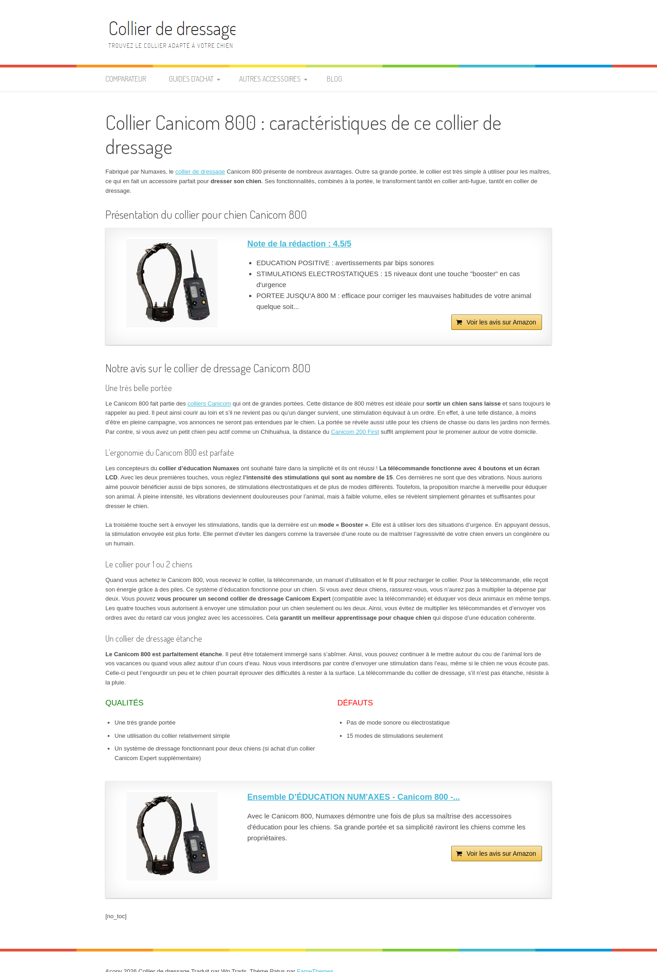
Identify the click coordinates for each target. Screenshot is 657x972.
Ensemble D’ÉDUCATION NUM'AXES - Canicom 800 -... (353, 797)
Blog (334, 78)
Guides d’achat (191, 78)
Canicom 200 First (355, 431)
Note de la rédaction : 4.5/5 (299, 243)
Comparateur (125, 78)
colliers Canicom (209, 403)
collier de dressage (200, 171)
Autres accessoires (270, 78)
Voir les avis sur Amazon (501, 322)
